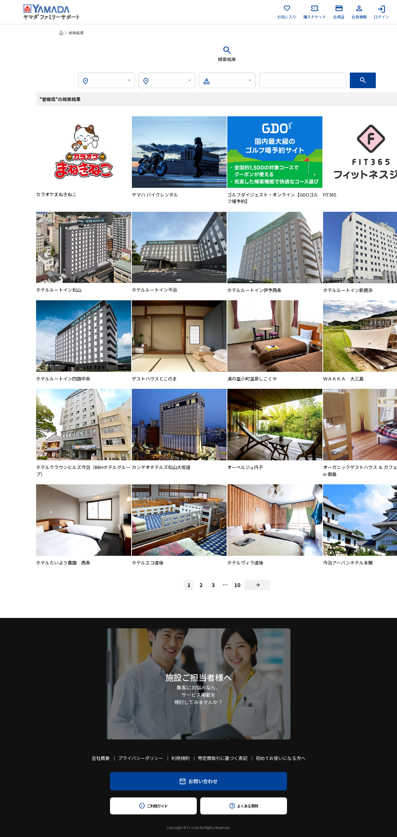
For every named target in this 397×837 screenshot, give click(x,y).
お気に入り (286, 12)
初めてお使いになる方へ (280, 758)
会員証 (339, 12)
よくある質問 (243, 806)
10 (237, 584)
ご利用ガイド (153, 806)
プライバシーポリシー (140, 758)
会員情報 (359, 12)
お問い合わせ (199, 781)
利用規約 (180, 758)
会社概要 (101, 758)
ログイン (381, 12)
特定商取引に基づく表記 (222, 758)
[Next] (257, 585)
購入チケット (314, 12)
